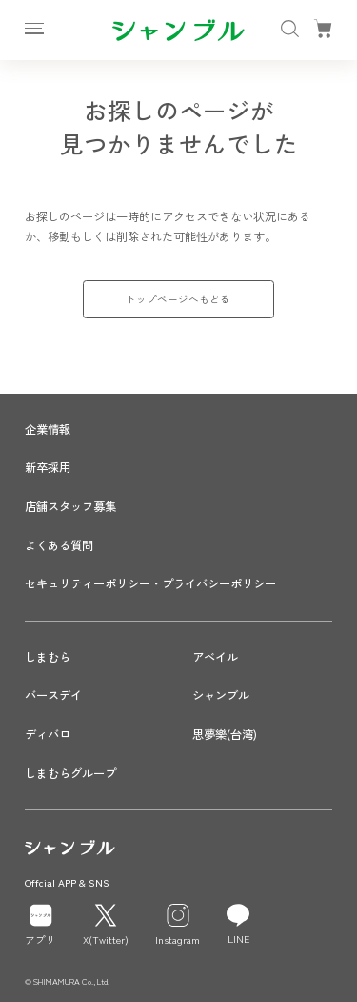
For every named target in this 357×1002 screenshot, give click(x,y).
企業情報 (47, 429)
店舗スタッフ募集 (70, 506)
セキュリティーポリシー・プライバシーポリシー (150, 583)
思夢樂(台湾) (224, 734)
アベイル (215, 656)
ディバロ (47, 734)
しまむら (47, 656)
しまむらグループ (70, 773)
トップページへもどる (178, 299)
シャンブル (220, 695)
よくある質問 (59, 545)
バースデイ (53, 695)
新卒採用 (47, 467)
